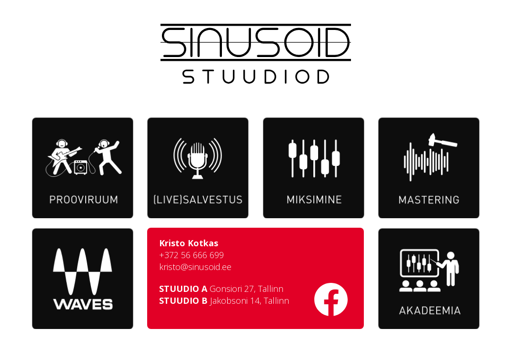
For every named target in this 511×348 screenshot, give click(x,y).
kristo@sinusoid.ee (196, 268)
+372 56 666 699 (192, 256)
